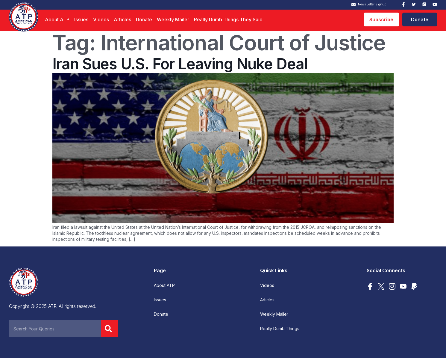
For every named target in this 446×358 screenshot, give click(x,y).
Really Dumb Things (279, 328)
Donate (144, 19)
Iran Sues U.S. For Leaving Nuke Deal (180, 64)
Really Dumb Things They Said (228, 19)
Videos (101, 19)
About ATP (57, 19)
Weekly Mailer (173, 19)
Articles (122, 19)
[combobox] (55, 328)
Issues (81, 19)
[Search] (109, 328)
